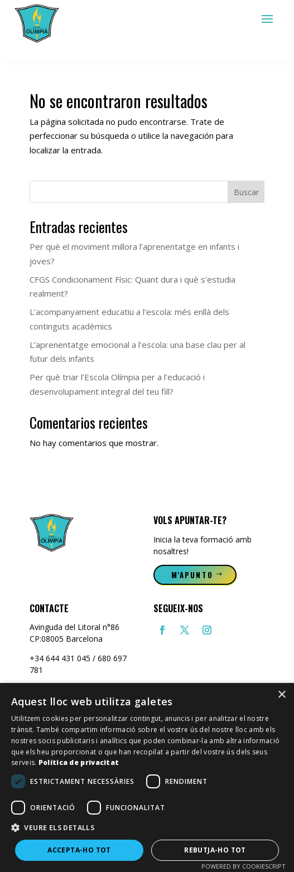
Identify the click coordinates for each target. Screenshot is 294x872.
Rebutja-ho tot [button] (215, 850)
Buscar (246, 192)
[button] (147, 828)
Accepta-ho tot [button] (79, 850)
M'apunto (192, 574)
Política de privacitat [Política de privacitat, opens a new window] (78, 762)
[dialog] (147, 777)
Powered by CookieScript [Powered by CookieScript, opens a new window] (243, 866)
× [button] (281, 695)
